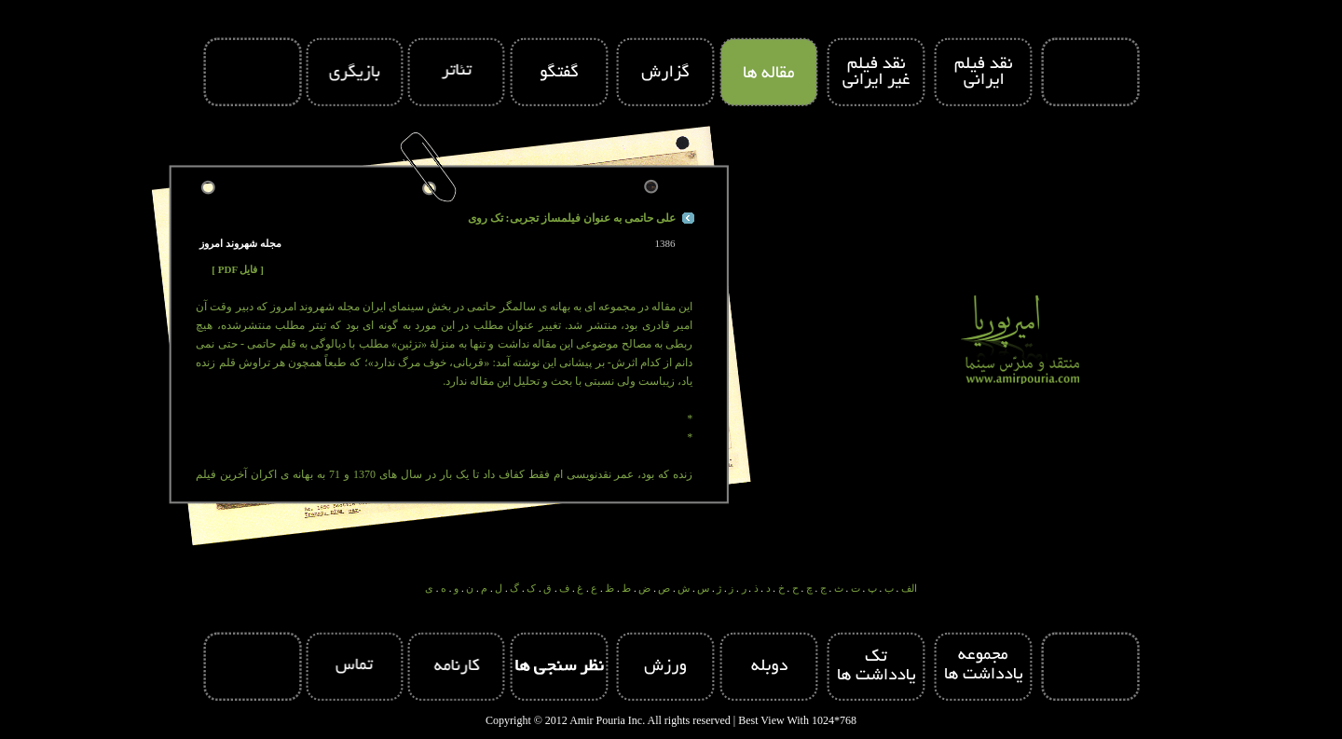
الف (909, 588)
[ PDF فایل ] (238, 269)
